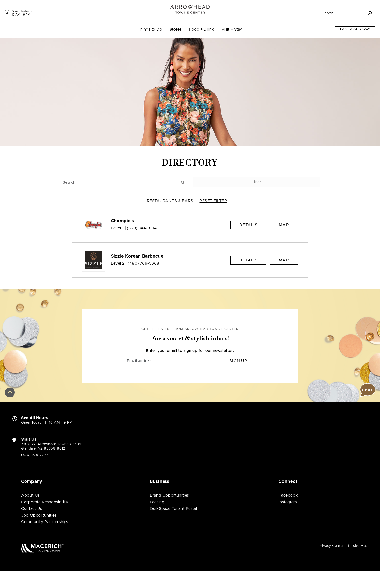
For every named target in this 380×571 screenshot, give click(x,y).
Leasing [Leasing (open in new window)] (157, 502)
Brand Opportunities (169, 495)
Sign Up (238, 361)
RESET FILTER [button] (213, 201)
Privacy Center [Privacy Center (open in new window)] (331, 546)
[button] (10, 392)
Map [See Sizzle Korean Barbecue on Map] (284, 260)
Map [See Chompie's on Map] (284, 225)
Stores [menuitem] (175, 29)
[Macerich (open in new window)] (42, 548)
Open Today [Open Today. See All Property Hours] (31, 422)
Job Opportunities (38, 515)
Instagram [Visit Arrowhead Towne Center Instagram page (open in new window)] (288, 502)
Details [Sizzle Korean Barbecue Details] (248, 260)
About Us (30, 495)
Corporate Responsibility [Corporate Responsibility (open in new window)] (44, 502)
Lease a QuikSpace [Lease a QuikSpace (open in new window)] (355, 29)
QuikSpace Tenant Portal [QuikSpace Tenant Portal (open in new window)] (173, 509)
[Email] (172, 360)
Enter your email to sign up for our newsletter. (190, 351)
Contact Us (31, 509)
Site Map (360, 546)
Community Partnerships (44, 522)
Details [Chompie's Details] (248, 225)
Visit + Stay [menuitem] (231, 29)
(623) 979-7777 (34, 455)
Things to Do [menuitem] (150, 29)
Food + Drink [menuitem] (201, 29)
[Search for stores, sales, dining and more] (342, 13)
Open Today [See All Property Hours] (22, 11)
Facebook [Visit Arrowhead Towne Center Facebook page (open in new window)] (288, 495)
